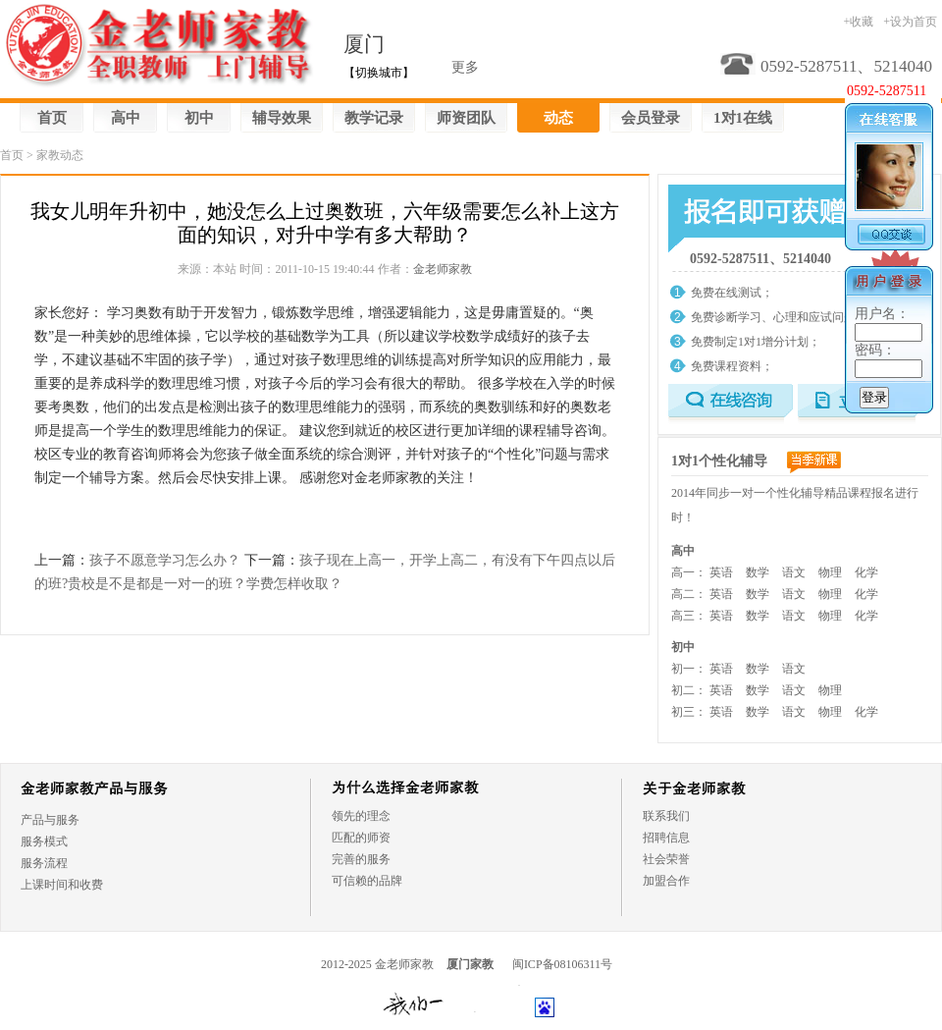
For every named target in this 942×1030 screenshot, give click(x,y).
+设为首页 (910, 21)
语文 (794, 572)
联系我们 (666, 816)
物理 (830, 572)
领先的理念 (361, 816)
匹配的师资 (361, 837)
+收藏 (858, 21)
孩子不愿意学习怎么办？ (164, 560)
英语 (721, 572)
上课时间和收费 (62, 885)
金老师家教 (442, 269)
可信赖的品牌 (367, 881)
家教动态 (59, 155)
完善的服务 (361, 859)
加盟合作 (666, 881)
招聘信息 (666, 837)
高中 (125, 118)
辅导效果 (281, 118)
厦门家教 (470, 964)
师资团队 (466, 118)
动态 (558, 118)
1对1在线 (742, 118)
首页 (52, 118)
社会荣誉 (666, 859)
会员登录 (650, 118)
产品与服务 (50, 820)
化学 (866, 572)
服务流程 (44, 863)
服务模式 (44, 841)
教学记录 (373, 118)
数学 (757, 572)
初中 (199, 118)
